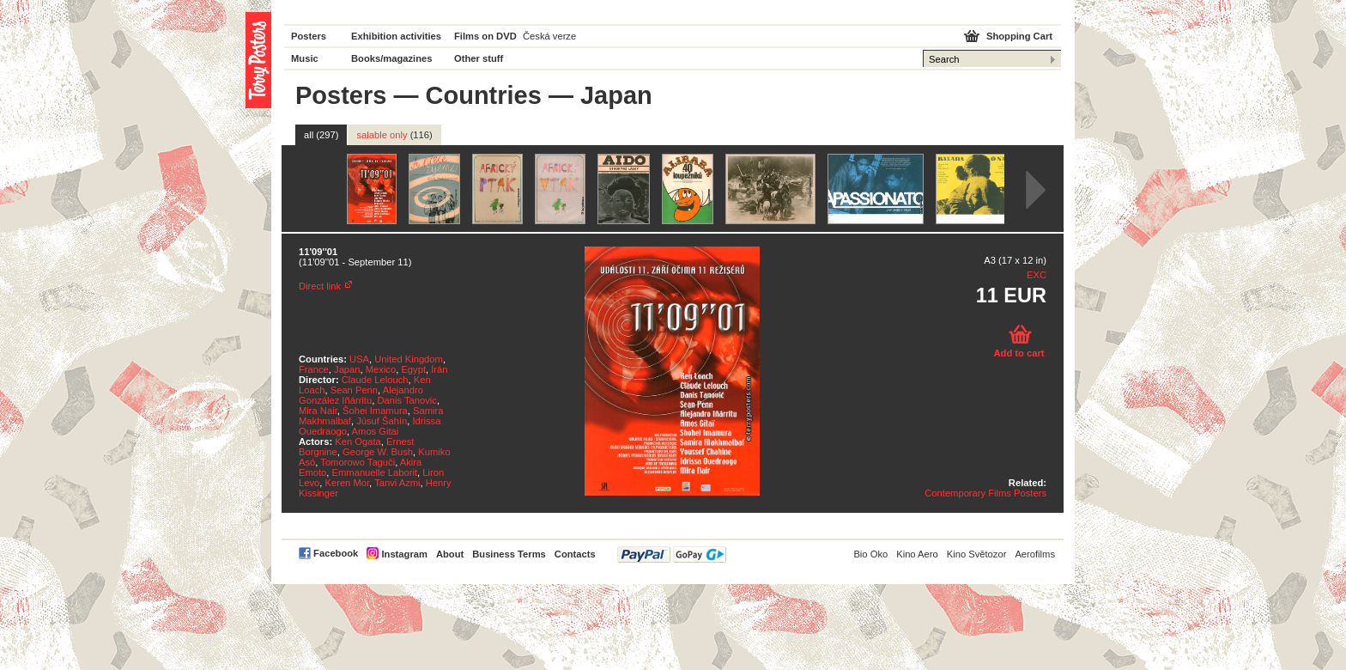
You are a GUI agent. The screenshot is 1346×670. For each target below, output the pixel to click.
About (450, 554)
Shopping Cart (1019, 36)
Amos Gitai (375, 431)
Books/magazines (392, 58)
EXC (1036, 275)
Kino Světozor (977, 554)
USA (359, 359)
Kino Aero (917, 554)
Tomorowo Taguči (357, 462)
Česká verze (549, 36)
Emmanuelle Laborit (375, 472)
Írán (439, 369)
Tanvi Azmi (397, 483)
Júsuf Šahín (381, 421)
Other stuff (478, 58)
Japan (347, 369)
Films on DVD (485, 36)
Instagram (404, 554)
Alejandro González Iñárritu (361, 395)
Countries (484, 95)
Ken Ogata (358, 441)
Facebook (335, 553)
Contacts (575, 554)
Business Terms (509, 554)
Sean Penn (354, 390)
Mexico (381, 369)
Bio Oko (870, 554)
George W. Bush (378, 452)
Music (304, 58)
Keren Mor (346, 483)
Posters (308, 36)
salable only (394, 135)
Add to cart (1018, 353)
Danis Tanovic (406, 400)
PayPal (671, 554)
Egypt (413, 369)
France (314, 369)
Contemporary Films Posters (985, 493)
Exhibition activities (396, 36)
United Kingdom (408, 359)
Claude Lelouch (375, 380)
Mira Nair (318, 410)
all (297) (321, 135)
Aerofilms (1035, 554)
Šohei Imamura (375, 410)
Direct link (320, 286)
